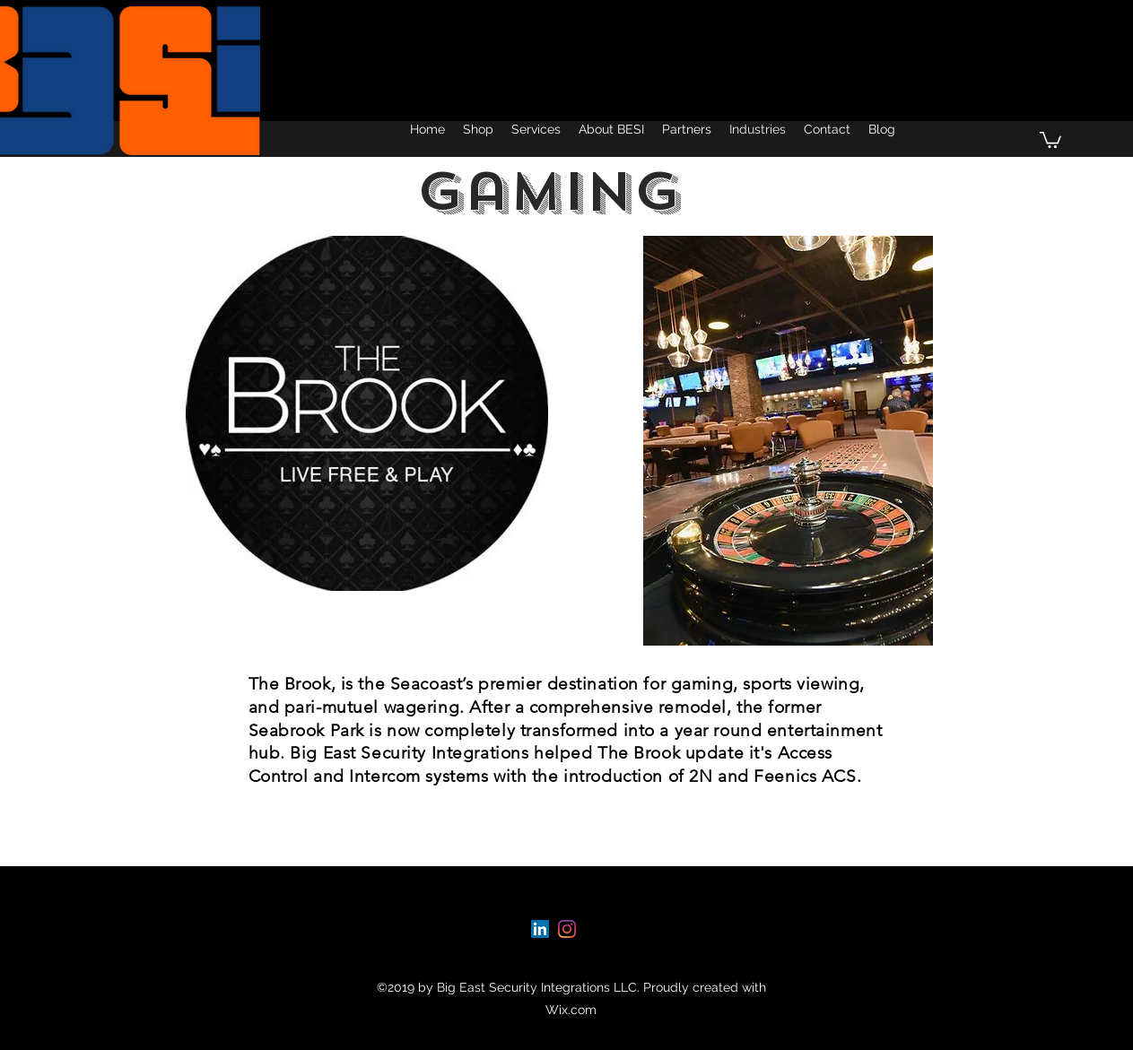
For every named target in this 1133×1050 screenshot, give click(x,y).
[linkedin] (540, 929)
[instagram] (567, 929)
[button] (1050, 139)
